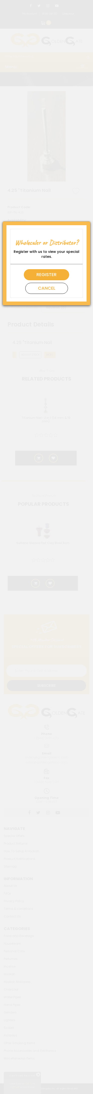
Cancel (46, 288)
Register (46, 274)
